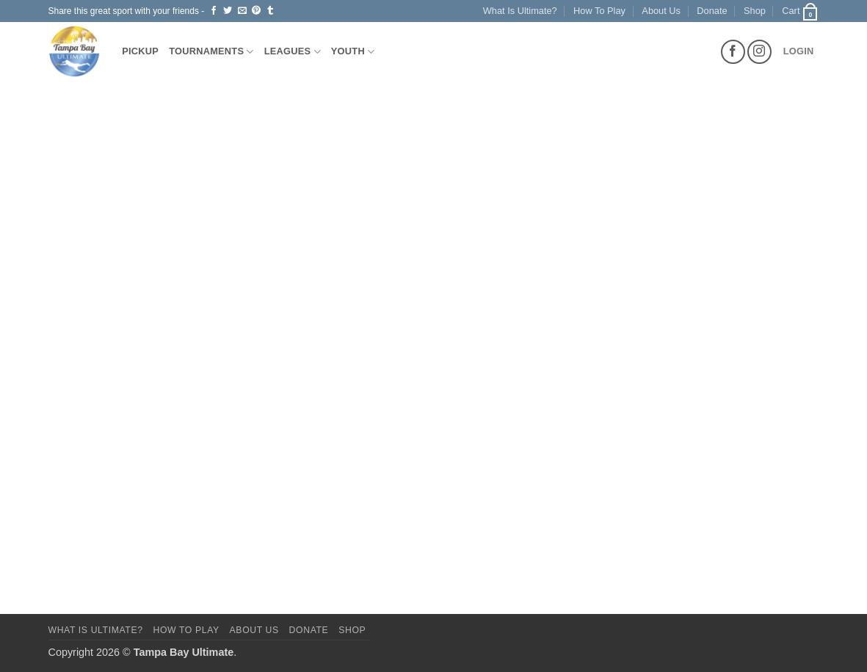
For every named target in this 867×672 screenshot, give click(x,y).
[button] (800, 11)
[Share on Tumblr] (270, 11)
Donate (712, 10)
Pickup (140, 51)
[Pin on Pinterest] (256, 11)
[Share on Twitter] (227, 11)
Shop (755, 10)
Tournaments (211, 52)
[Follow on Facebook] (733, 52)
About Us (661, 10)
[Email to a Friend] (242, 11)
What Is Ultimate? (520, 10)
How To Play (599, 10)
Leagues (292, 52)
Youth (353, 52)
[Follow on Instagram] (759, 52)
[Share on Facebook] (213, 11)
